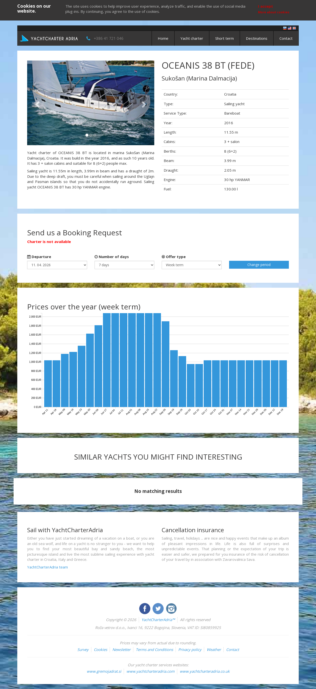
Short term (224, 38)
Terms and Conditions (154, 649)
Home (163, 38)
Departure (39, 256)
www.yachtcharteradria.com (150, 671)
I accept (265, 6)
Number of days (112, 256)
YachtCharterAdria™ (158, 619)
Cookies (100, 649)
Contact (286, 38)
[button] (36, 103)
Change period (259, 264)
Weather (214, 649)
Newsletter (121, 649)
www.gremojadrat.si (104, 671)
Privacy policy (189, 649)
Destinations (256, 38)
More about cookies (273, 12)
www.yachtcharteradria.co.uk (205, 671)
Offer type (174, 256)
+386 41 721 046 (108, 38)
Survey (83, 649)
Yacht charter (191, 38)
